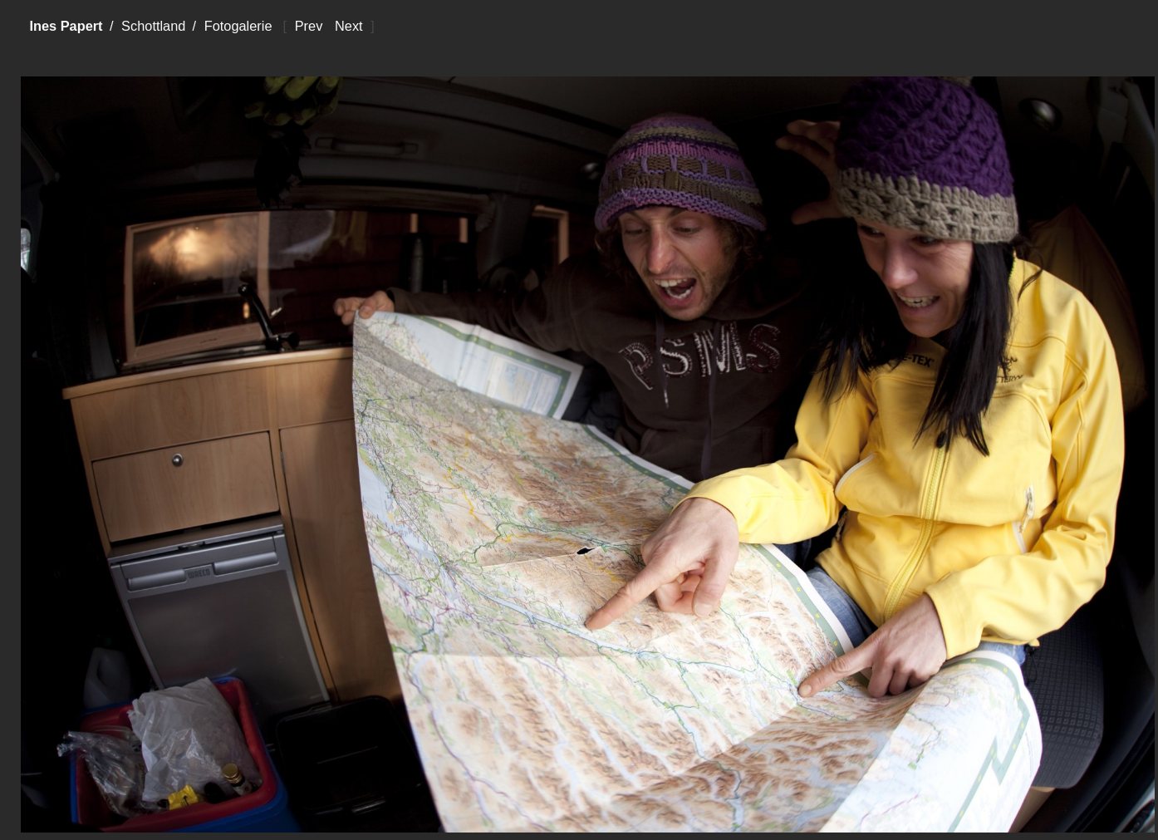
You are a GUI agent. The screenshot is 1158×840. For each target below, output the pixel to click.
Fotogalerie (238, 25)
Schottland (153, 25)
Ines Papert (65, 25)
